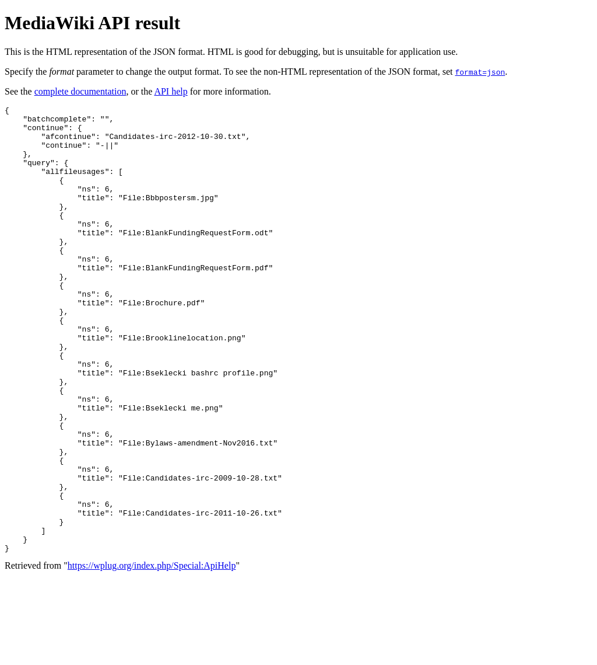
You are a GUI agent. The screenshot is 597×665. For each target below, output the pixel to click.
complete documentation (80, 91)
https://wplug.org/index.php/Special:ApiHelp (152, 655)
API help (170, 91)
